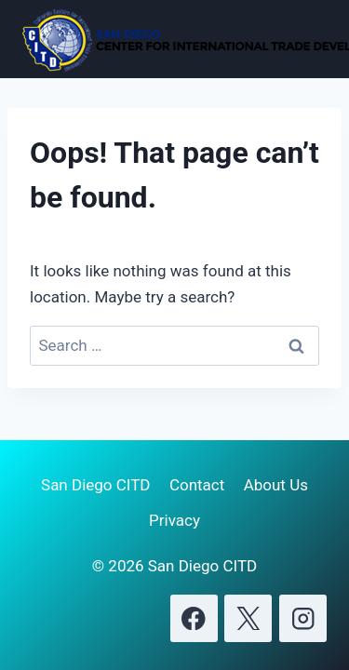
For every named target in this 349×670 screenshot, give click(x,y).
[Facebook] (194, 618)
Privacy (174, 520)
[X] (248, 618)
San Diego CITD (95, 485)
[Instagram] (303, 618)
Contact (196, 485)
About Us (276, 485)
